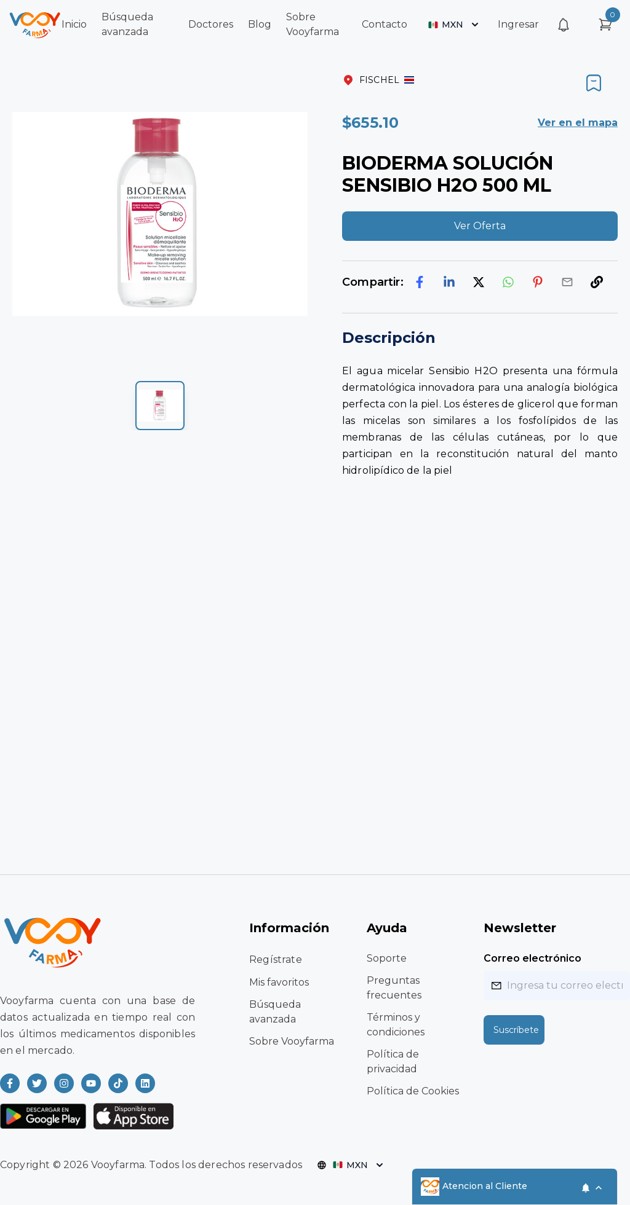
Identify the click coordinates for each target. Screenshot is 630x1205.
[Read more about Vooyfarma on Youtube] (91, 1083)
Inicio (74, 24)
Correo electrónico (532, 958)
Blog (259, 24)
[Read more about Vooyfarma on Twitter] (37, 1083)
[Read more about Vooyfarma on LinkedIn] (145, 1083)
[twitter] (479, 282)
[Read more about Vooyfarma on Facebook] (10, 1083)
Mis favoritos (279, 982)
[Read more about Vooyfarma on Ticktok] (118, 1083)
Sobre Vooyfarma (291, 1041)
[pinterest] (538, 282)
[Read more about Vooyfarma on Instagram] (64, 1083)
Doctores (210, 24)
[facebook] (420, 282)
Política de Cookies (413, 1091)
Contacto (384, 24)
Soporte (387, 958)
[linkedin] (449, 282)
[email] (567, 282)
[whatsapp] (508, 282)
